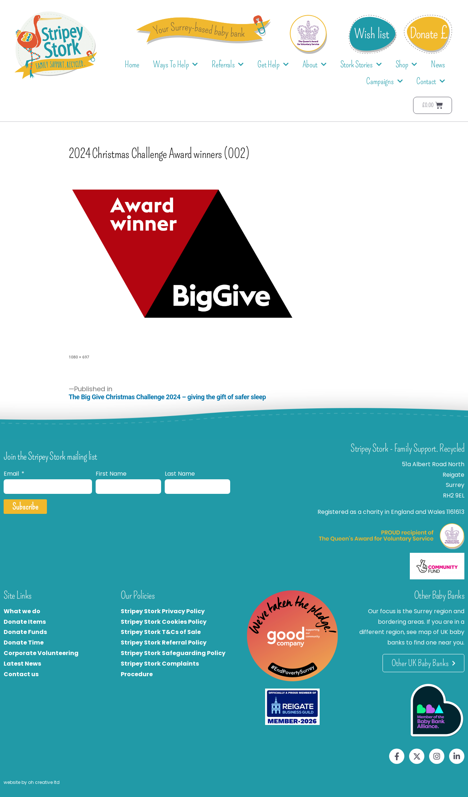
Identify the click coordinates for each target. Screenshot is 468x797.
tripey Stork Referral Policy (165, 642)
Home (132, 64)
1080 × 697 (79, 357)
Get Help (272, 64)
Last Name (180, 473)
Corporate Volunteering (41, 653)
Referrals (228, 64)
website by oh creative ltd (32, 782)
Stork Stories (361, 64)
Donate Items (25, 622)
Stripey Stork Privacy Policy (163, 611)
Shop (406, 64)
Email (12, 473)
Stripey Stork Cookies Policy (164, 622)
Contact (430, 81)
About (315, 64)
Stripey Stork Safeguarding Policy (173, 653)
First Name (111, 473)
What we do (22, 611)
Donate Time (24, 642)
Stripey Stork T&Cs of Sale (161, 632)
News (438, 64)
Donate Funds (25, 632)
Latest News (22, 663)
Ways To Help (175, 64)
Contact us (21, 674)
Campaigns (384, 81)
